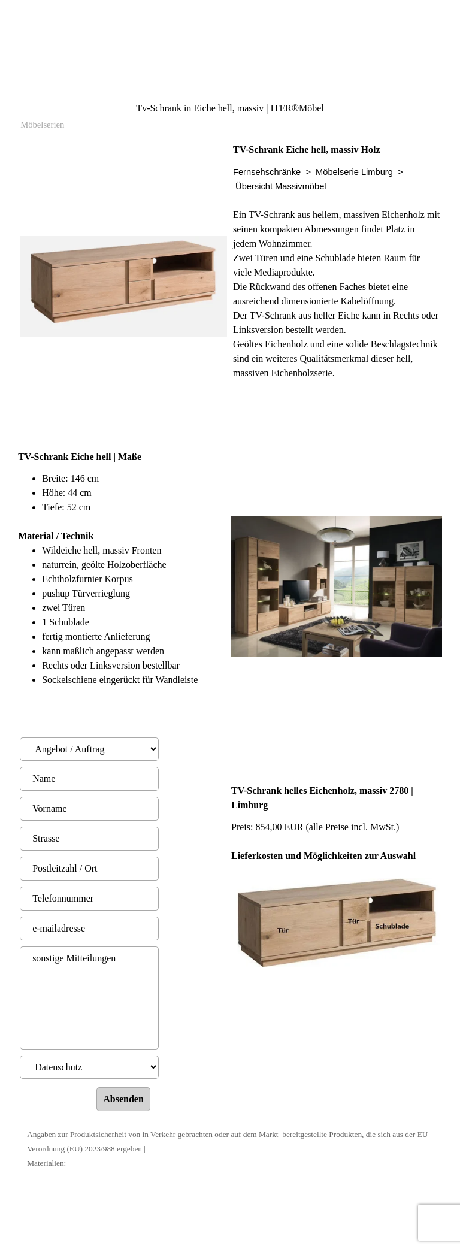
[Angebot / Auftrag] (89, 749)
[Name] (89, 779)
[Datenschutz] (89, 1067)
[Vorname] (89, 809)
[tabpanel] (336, 290)
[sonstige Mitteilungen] (89, 998)
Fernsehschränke (267, 172)
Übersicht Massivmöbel (280, 186)
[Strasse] (89, 839)
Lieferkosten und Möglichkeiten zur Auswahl (323, 856)
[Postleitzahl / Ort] (89, 869)
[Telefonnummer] (89, 899)
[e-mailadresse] (89, 928)
